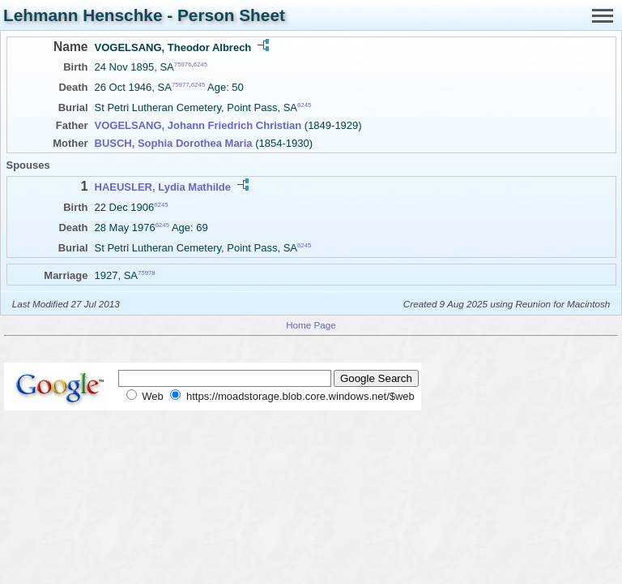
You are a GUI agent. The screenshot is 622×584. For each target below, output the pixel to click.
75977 (181, 84)
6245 (200, 64)
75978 (147, 273)
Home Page (311, 325)
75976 (183, 64)
